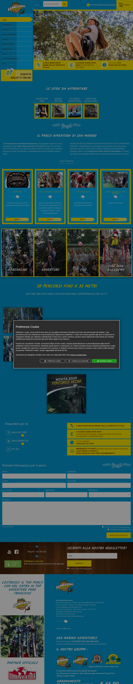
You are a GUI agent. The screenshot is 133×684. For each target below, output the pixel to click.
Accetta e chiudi (104, 361)
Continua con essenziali (78, 361)
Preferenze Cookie (52, 361)
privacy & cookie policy (79, 355)
